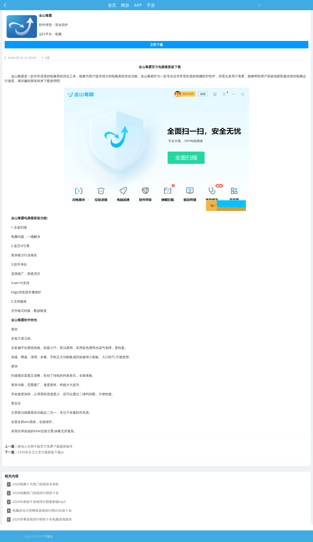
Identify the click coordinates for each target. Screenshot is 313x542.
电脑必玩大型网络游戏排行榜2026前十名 (39, 510)
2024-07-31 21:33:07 (22, 58)
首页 (112, 5)
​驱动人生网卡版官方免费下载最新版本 (45, 446)
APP (138, 5)
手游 (151, 5)
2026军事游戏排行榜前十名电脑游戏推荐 (39, 519)
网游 (125, 5)
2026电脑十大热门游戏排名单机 (33, 484)
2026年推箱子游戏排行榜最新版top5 (36, 501)
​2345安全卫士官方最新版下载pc (41, 452)
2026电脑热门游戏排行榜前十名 (33, 493)
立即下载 (156, 44)
